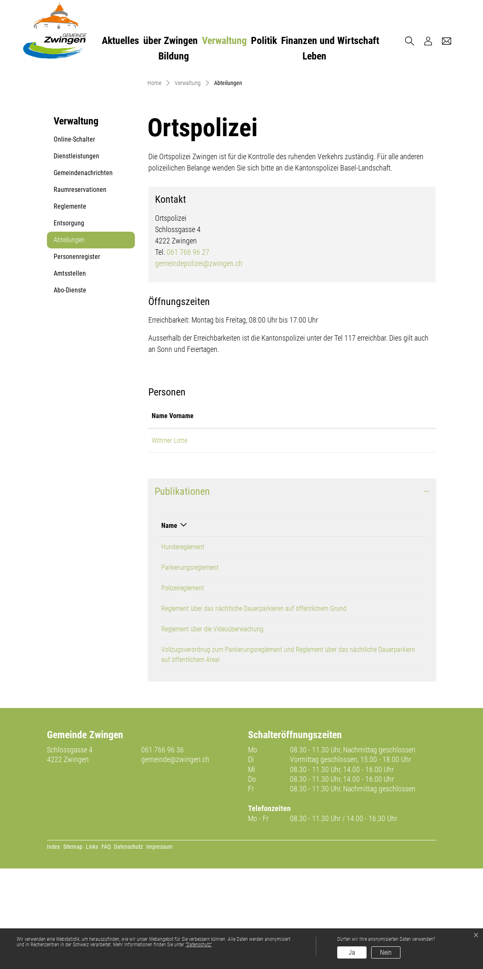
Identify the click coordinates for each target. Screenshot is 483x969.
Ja (352, 952)
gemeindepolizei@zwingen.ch (199, 363)
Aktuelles (120, 41)
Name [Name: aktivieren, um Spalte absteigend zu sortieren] (169, 626)
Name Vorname (173, 516)
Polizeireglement (182, 689)
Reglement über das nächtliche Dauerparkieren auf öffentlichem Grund (253, 709)
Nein (386, 952)
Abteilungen (73, 343)
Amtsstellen (70, 374)
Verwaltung (224, 41)
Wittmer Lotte (169, 541)
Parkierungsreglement (190, 668)
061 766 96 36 (162, 850)
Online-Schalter (74, 240)
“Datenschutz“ (199, 945)
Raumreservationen (80, 291)
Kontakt (323, 516)
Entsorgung (69, 324)
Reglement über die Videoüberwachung (212, 730)
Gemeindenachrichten (83, 274)
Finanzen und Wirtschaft (330, 41)
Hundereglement (182, 647)
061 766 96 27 (188, 352)
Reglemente (70, 307)
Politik (264, 41)
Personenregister (77, 358)
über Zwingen (170, 41)
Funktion (251, 516)
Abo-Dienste (70, 391)
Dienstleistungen (76, 257)
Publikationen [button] (182, 592)
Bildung (173, 56)
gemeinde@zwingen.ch (175, 859)
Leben (314, 56)
